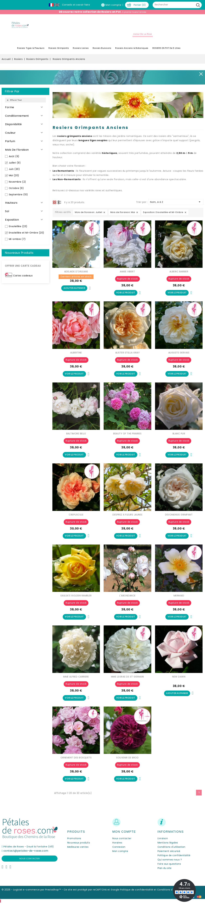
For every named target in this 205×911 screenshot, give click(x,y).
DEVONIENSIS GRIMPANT (179, 519)
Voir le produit (125, 296)
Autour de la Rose (142, 37)
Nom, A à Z (176, 205)
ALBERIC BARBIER (178, 274)
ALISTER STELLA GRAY (127, 356)
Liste (59, 206)
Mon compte (120, 859)
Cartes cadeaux (23, 278)
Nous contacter (29, 866)
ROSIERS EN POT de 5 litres (166, 51)
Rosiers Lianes (81, 51)
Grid (54, 205)
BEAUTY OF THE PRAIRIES (127, 438)
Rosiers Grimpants (58, 51)
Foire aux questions (169, 871)
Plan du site (165, 876)
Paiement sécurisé (169, 859)
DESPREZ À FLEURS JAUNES (127, 519)
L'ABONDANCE (127, 601)
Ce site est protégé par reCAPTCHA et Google (92, 897)
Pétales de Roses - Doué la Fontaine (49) (28, 854)
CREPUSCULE (76, 519)
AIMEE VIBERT (127, 274)
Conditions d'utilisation (171, 854)
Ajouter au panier (74, 291)
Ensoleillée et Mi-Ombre (26, 235)
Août (14, 159)
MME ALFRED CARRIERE (76, 683)
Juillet (15, 165)
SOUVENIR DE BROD (127, 764)
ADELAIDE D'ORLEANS (76, 274)
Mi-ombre (17, 242)
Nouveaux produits (78, 850)
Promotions (74, 846)
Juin (14, 172)
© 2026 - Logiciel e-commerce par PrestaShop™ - (33, 897)
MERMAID (179, 601)
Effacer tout (14, 103)
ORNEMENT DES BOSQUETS (76, 764)
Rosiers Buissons (102, 51)
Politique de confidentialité (174, 863)
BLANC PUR (179, 438)
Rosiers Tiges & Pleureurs (31, 51)
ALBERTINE (76, 356)
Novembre (17, 185)
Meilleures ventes (78, 854)
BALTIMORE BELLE (76, 438)
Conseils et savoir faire (76, 4)
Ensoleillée (18, 229)
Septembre (18, 197)
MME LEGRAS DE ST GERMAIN (127, 683)
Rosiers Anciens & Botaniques (131, 51)
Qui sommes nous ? (170, 867)
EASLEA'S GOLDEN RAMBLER (76, 601)
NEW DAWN (178, 683)
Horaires (117, 850)
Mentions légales (168, 850)
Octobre (16, 191)
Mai (14, 178)
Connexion (118, 854)
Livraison (163, 846)
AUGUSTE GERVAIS (178, 356)
